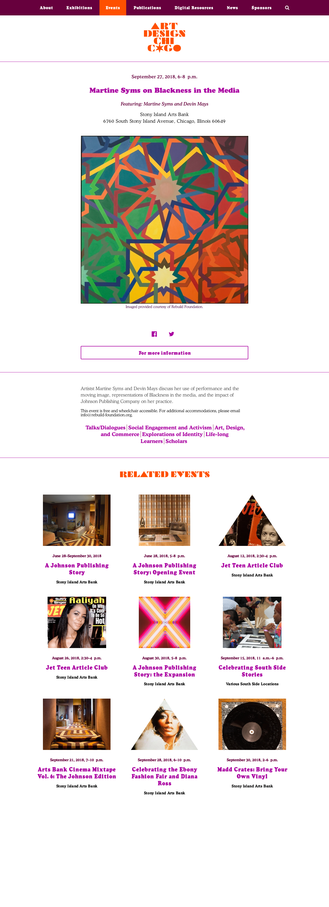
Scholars (176, 441)
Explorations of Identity (172, 434)
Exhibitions (79, 7)
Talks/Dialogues (105, 427)
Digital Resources (194, 7)
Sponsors (261, 7)
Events (113, 7)
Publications (147, 7)
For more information (164, 353)
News (232, 7)
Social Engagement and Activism (170, 427)
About (46, 7)
